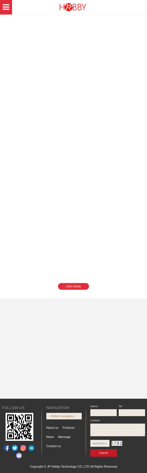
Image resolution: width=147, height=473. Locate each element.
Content (96, 420)
